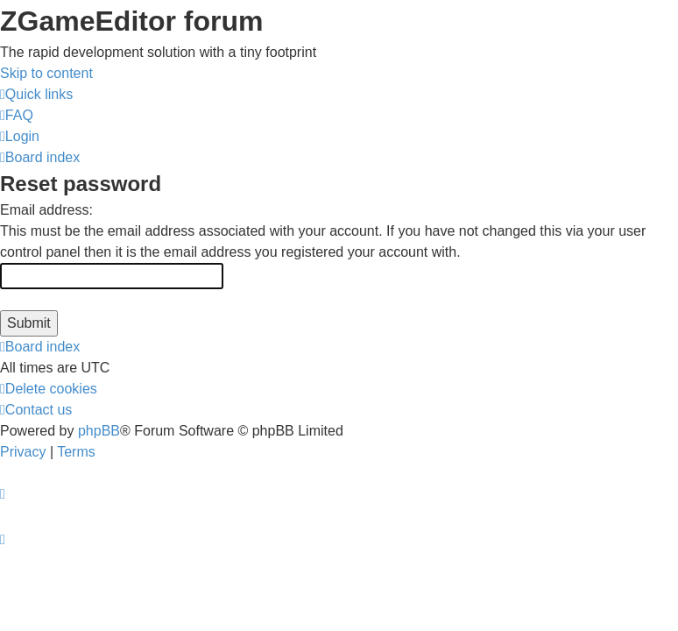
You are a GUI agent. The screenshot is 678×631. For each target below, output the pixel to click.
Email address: (46, 209)
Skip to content (46, 73)
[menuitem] (16, 115)
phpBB (99, 430)
